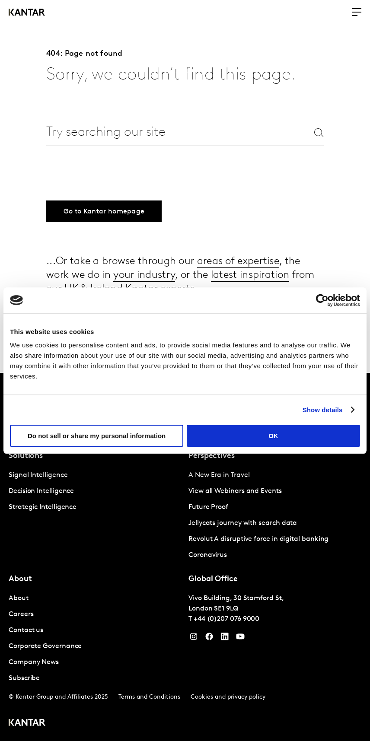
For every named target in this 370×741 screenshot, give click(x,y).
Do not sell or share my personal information (97, 435)
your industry (144, 275)
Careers (21, 614)
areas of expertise (238, 261)
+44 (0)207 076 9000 (226, 619)
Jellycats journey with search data (242, 523)
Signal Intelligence (38, 475)
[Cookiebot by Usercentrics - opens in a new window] (322, 300)
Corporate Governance (45, 646)
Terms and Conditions (149, 697)
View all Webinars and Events (235, 491)
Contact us (26, 630)
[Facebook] (209, 638)
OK (273, 435)
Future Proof (208, 507)
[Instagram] (193, 638)
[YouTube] (225, 638)
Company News (34, 662)
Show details (323, 409)
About (19, 598)
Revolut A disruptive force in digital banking (258, 539)
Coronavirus (207, 555)
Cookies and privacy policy (228, 697)
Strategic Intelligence (43, 507)
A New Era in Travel (218, 475)
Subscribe (24, 678)
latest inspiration (250, 275)
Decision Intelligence (41, 491)
